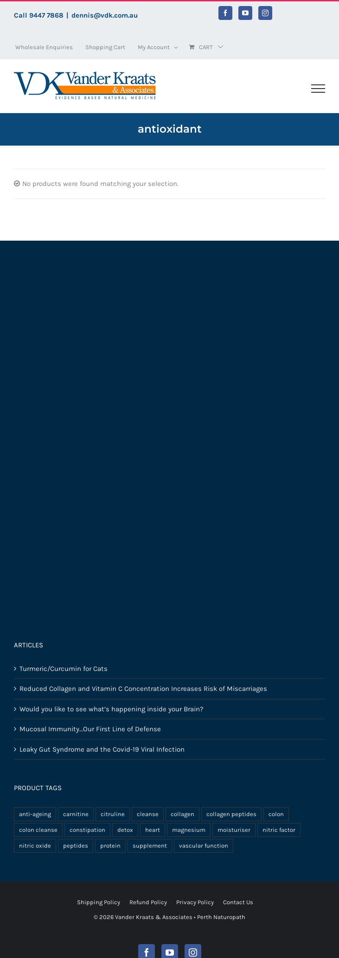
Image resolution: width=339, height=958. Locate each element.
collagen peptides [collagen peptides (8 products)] (231, 814)
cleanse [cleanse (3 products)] (148, 814)
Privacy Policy (195, 902)
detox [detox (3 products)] (125, 829)
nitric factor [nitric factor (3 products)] (278, 829)
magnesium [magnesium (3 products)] (188, 829)
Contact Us (238, 902)
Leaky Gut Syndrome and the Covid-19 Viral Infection (102, 749)
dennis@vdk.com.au (104, 15)
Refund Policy (148, 902)
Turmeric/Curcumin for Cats (63, 668)
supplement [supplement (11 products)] (150, 845)
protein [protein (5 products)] (110, 845)
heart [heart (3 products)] (152, 829)
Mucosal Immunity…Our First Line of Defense (90, 729)
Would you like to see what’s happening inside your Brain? (111, 709)
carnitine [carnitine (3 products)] (76, 814)
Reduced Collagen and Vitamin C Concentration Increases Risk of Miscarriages (143, 688)
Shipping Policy (98, 902)
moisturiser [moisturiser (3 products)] (233, 829)
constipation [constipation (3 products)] (87, 829)
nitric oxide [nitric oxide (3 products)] (35, 845)
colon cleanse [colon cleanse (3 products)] (38, 829)
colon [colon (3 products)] (276, 814)
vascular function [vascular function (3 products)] (203, 845)
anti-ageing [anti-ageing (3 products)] (35, 814)
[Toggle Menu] (318, 88)
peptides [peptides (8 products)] (75, 845)
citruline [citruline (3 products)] (113, 814)
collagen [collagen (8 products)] (182, 814)
